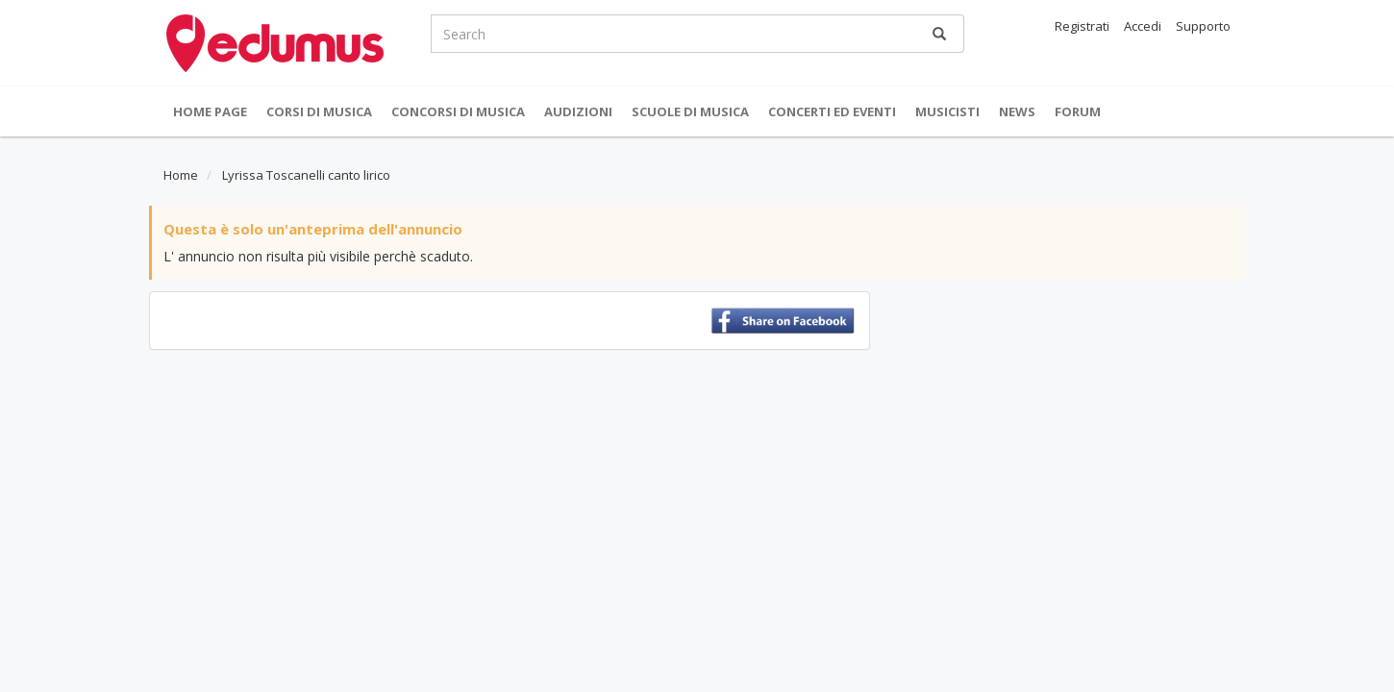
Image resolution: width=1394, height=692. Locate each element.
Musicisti (947, 111)
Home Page (210, 111)
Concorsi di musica (458, 111)
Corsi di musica (319, 111)
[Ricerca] (939, 33)
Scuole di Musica (690, 111)
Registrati (1082, 26)
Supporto (1203, 26)
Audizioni (578, 111)
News (1017, 111)
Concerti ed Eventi (832, 111)
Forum (1078, 111)
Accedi (1142, 26)
